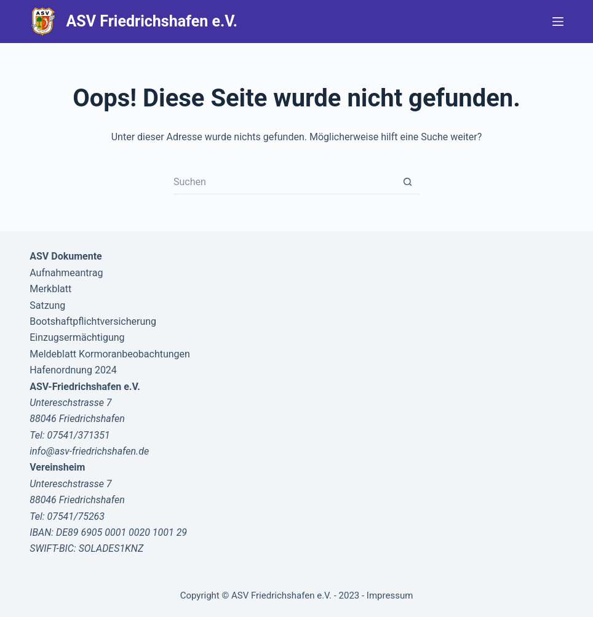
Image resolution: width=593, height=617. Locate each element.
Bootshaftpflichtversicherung (93, 321)
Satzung (47, 305)
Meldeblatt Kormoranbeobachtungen (110, 354)
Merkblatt (50, 289)
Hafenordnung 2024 (73, 370)
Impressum (390, 595)
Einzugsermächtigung (77, 337)
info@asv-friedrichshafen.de (89, 451)
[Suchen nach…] (284, 182)
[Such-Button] (407, 182)
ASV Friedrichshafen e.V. (152, 21)
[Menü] (557, 21)
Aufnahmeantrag (66, 273)
